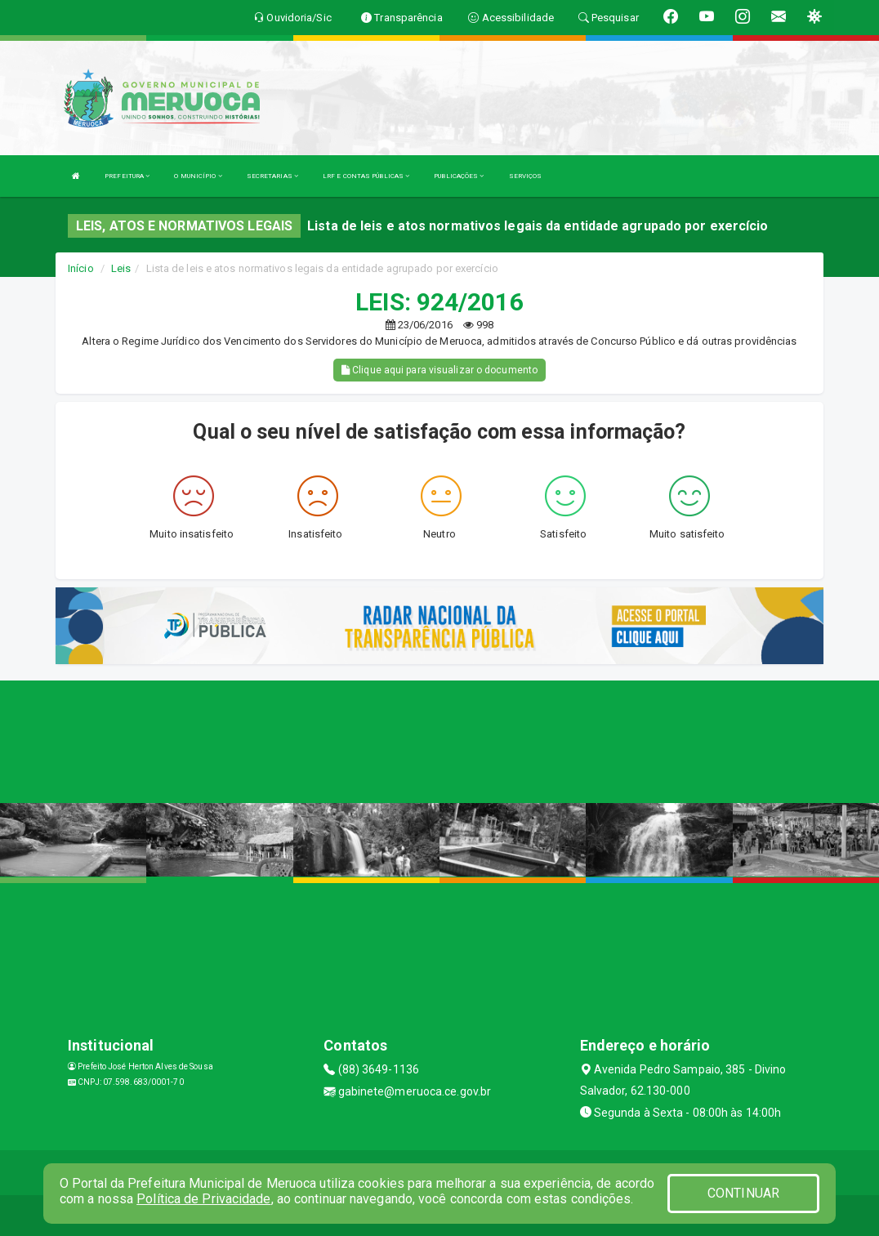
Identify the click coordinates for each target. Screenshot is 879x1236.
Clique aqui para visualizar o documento (439, 370)
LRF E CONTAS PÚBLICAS (366, 176)
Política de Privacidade (203, 1199)
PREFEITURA (127, 176)
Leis (121, 268)
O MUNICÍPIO (197, 176)
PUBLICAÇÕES (459, 176)
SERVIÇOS (525, 176)
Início (81, 268)
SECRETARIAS (272, 176)
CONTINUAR (743, 1193)
